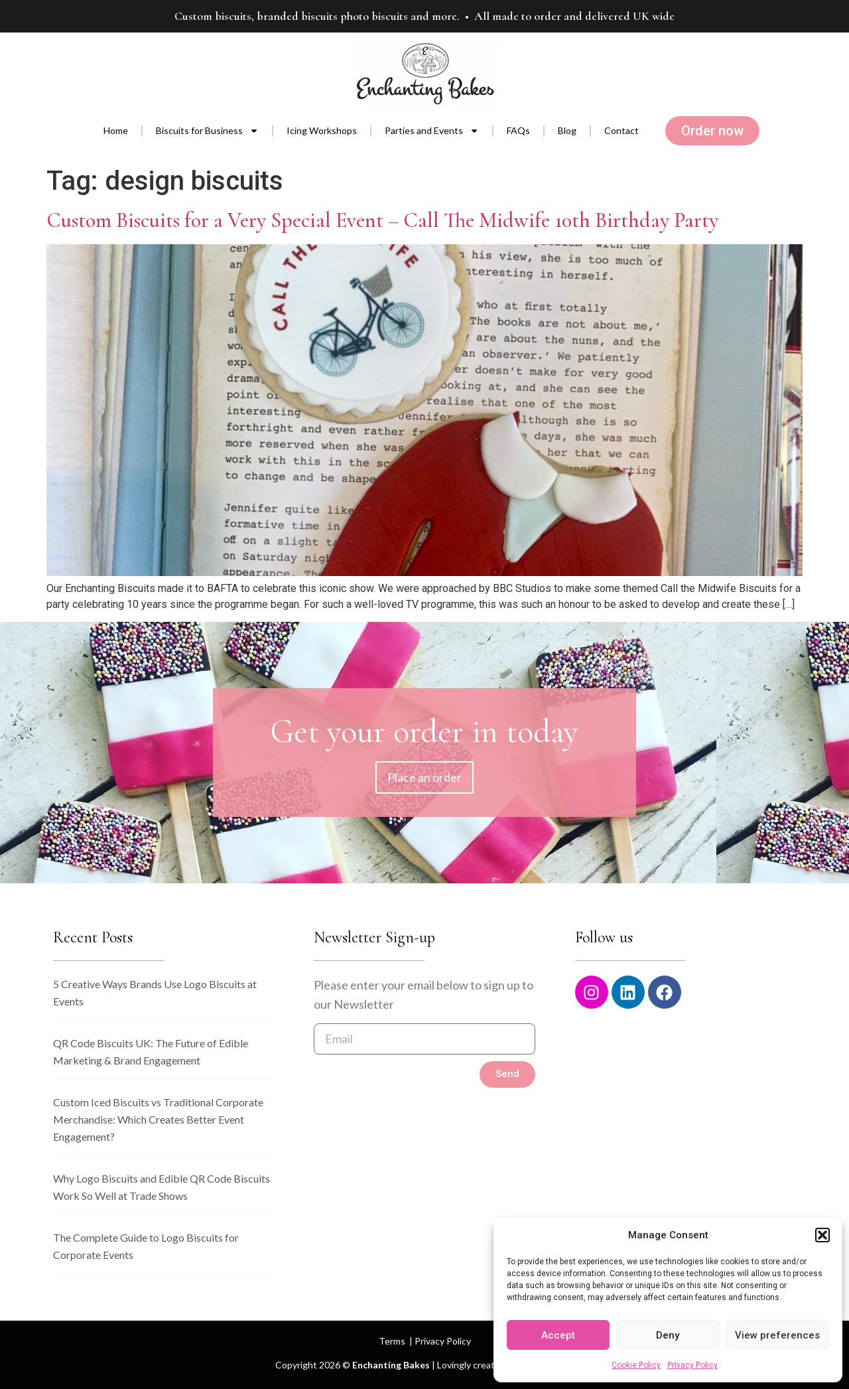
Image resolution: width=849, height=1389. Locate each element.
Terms (392, 1341)
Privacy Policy (692, 1365)
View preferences (777, 1335)
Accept (558, 1335)
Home (115, 130)
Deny (667, 1335)
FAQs (518, 130)
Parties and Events (432, 130)
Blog (567, 130)
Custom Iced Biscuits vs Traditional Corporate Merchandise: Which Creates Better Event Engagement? (158, 1119)
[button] (822, 1235)
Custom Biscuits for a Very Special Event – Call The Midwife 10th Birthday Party (382, 220)
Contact (621, 130)
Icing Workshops (322, 130)
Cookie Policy (636, 1365)
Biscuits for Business (207, 130)
